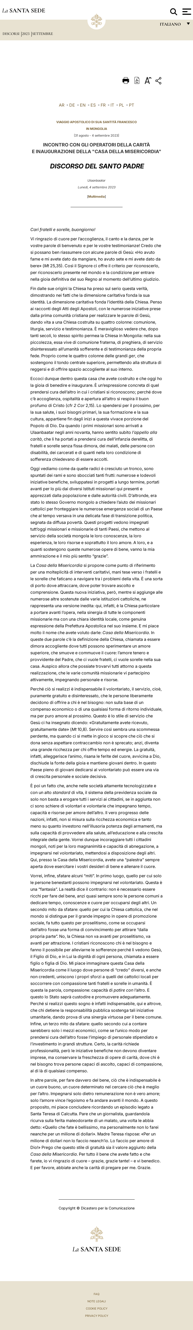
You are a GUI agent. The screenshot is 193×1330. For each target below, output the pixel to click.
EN (83, 105)
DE (72, 105)
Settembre (42, 33)
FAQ (96, 1294)
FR (103, 105)
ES (93, 105)
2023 (26, 33)
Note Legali (96, 1301)
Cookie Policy (96, 1308)
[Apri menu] (186, 11)
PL (121, 105)
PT (131, 105)
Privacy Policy (96, 1316)
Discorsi (11, 33)
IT (112, 105)
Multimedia (96, 196)
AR (61, 105)
